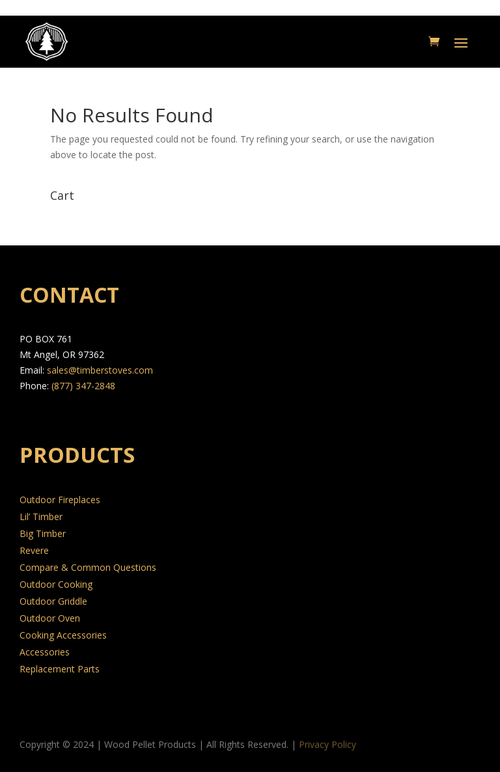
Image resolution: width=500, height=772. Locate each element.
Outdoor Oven (50, 618)
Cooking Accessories (63, 635)
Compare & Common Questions (88, 567)
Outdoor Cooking (56, 584)
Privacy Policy (327, 744)
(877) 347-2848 (83, 385)
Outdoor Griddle (53, 601)
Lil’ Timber (41, 516)
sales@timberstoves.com (100, 370)
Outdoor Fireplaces (60, 499)
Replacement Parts (60, 669)
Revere (34, 550)
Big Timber (43, 533)
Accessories (45, 652)
